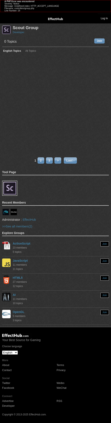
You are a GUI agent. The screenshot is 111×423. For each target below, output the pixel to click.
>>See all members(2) (17, 226)
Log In (104, 18)
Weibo (60, 383)
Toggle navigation (5, 18)
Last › (70, 160)
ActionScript (21, 243)
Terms (60, 365)
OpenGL (18, 312)
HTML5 (18, 277)
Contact (7, 370)
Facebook (8, 387)
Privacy (61, 370)
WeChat (62, 387)
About (5, 365)
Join (99, 40)
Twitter (6, 383)
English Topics (12, 51)
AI (14, 295)
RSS (59, 401)
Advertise (8, 401)
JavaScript (20, 260)
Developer (18, 32)
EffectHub (29, 219)
